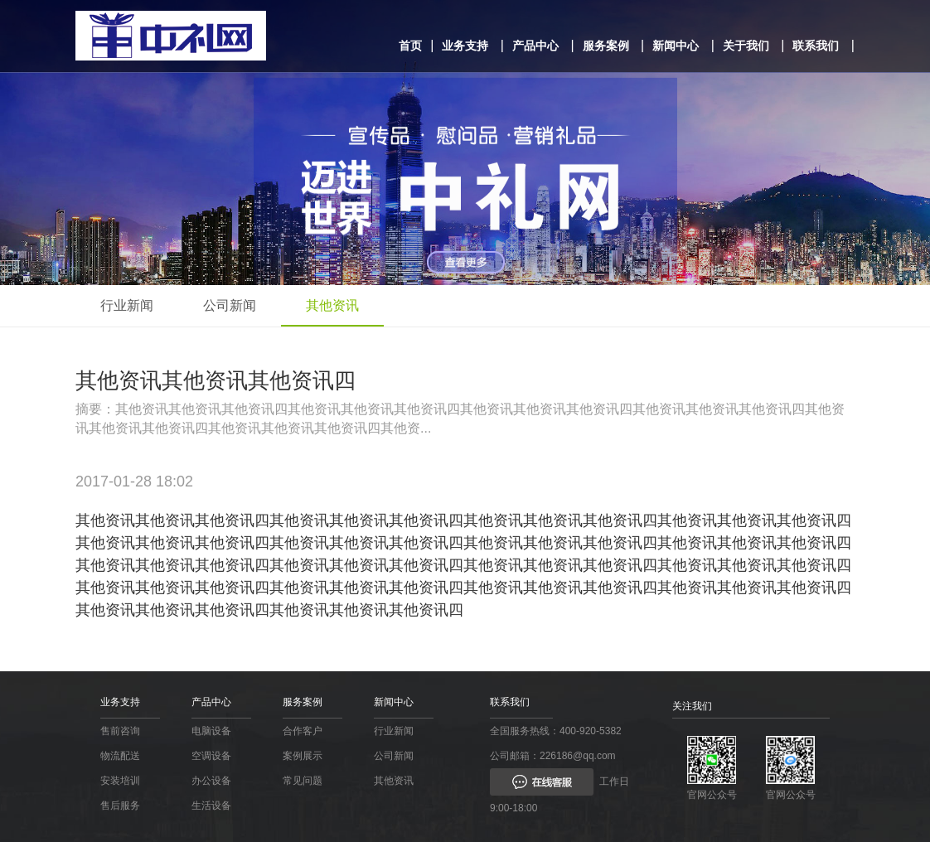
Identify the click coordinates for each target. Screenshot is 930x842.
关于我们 (746, 45)
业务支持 (465, 45)
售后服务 (120, 805)
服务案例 (606, 45)
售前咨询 (120, 731)
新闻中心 (675, 45)
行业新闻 (126, 305)
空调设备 (211, 756)
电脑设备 (211, 731)
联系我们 (815, 45)
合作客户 (302, 731)
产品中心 (535, 45)
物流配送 (120, 756)
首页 (410, 45)
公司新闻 (229, 305)
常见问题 (302, 780)
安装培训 (120, 780)
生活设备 (211, 805)
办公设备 (211, 780)
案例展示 (302, 756)
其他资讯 (332, 305)
